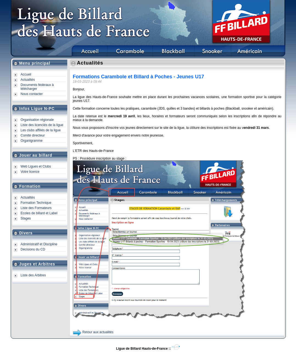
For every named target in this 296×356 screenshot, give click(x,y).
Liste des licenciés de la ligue (42, 125)
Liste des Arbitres (33, 275)
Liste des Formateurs (36, 208)
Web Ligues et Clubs (36, 166)
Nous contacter (32, 94)
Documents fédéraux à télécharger (37, 87)
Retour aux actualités (97, 332)
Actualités (28, 80)
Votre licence (30, 172)
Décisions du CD (33, 249)
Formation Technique (36, 203)
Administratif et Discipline (39, 244)
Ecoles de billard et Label (39, 213)
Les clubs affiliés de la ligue (41, 130)
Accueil (26, 74)
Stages (26, 218)
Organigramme (32, 141)
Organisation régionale (37, 120)
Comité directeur (33, 135)
